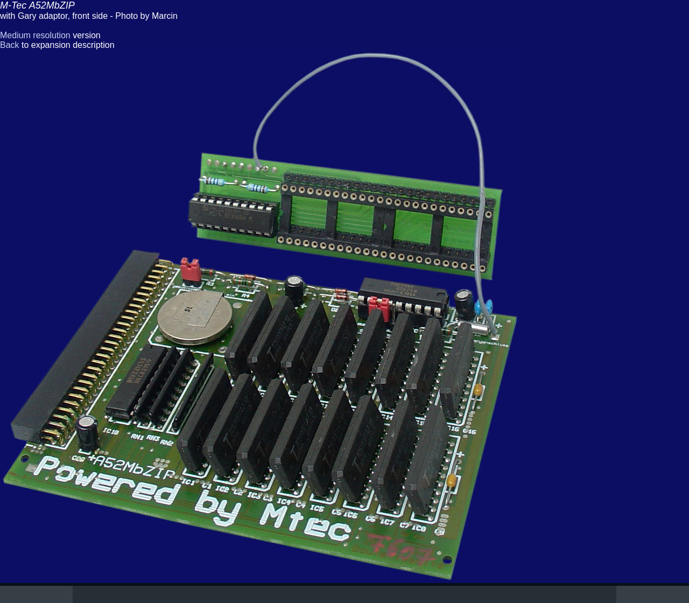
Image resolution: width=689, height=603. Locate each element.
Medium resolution (35, 35)
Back (9, 45)
